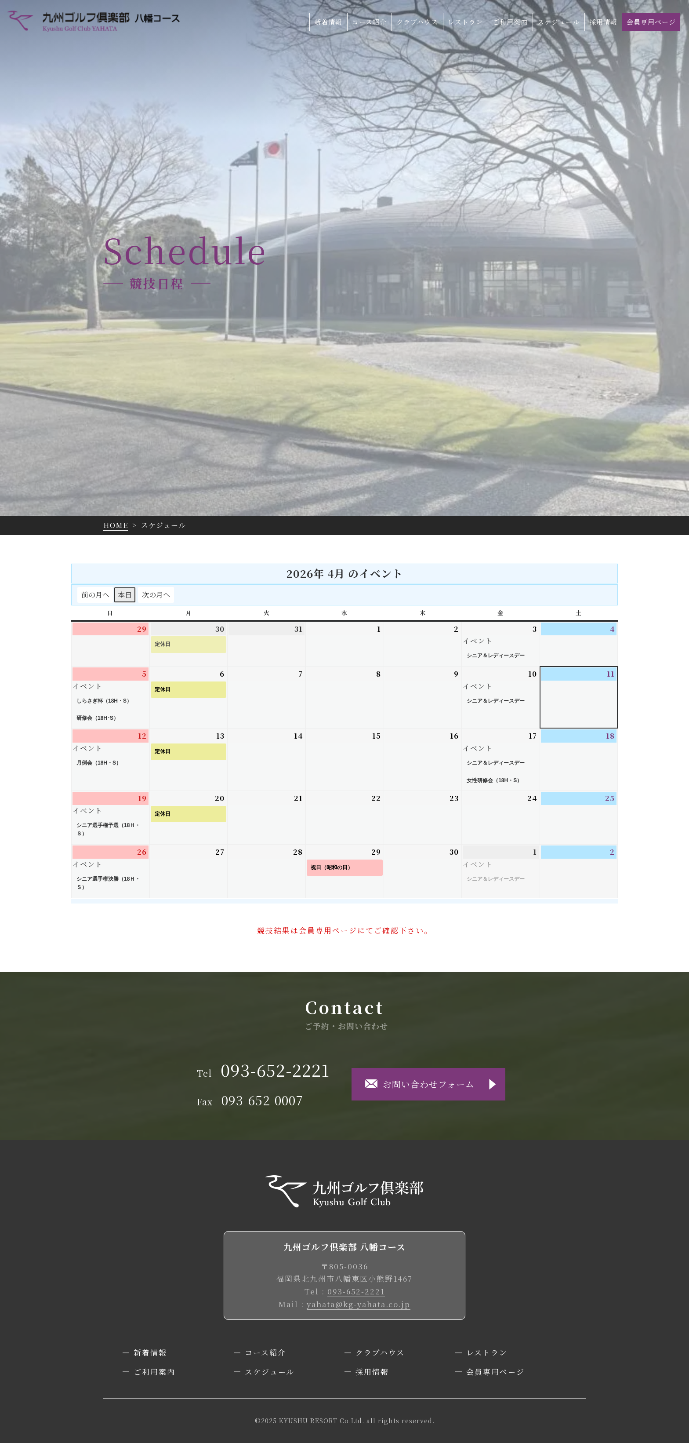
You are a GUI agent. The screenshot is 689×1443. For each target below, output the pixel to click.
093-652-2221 (356, 1291)
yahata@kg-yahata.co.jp (358, 1303)
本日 (125, 595)
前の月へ (95, 595)
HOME (115, 525)
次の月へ (156, 595)
